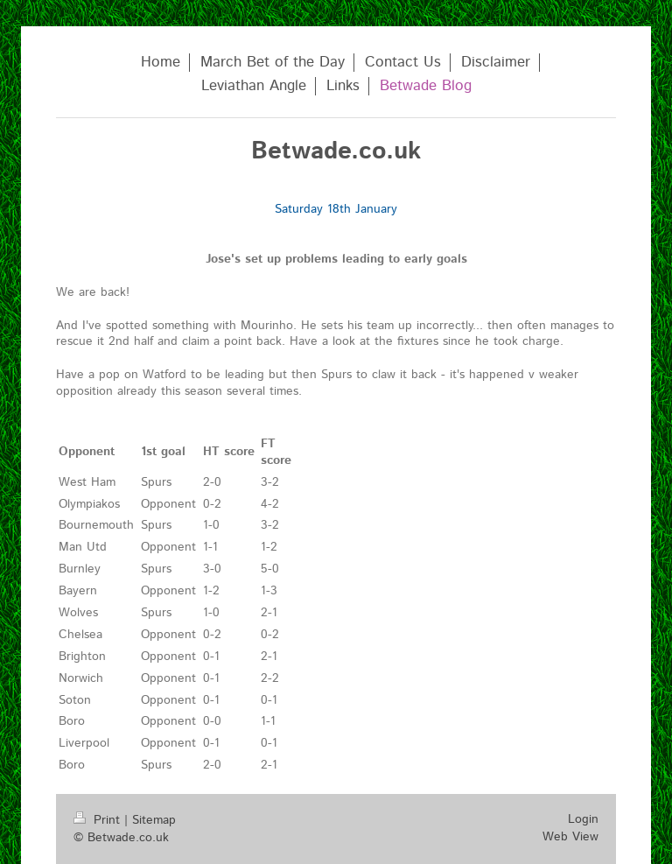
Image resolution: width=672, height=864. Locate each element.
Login (583, 819)
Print (99, 820)
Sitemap (154, 820)
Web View (570, 837)
